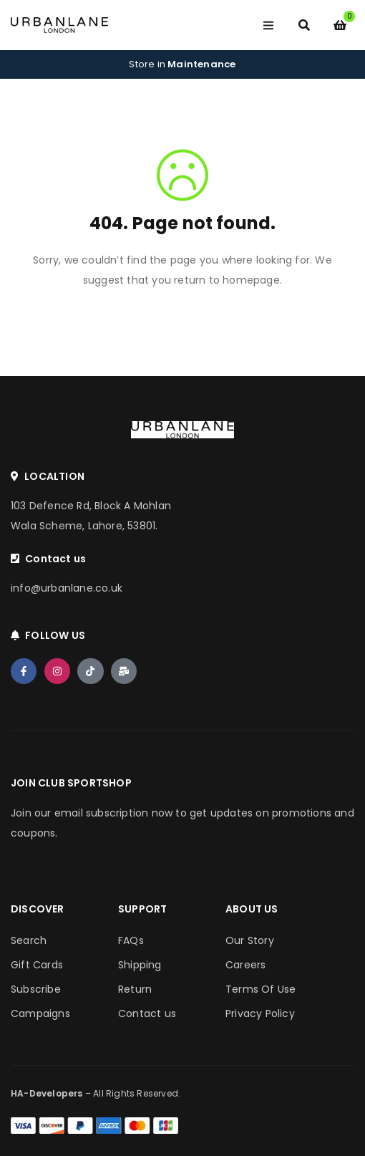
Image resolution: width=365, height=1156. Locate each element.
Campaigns (40, 1013)
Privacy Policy (260, 1013)
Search (29, 940)
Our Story (249, 940)
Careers (245, 965)
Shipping (140, 965)
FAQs (131, 940)
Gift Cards (37, 965)
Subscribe (36, 989)
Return (135, 989)
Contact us (147, 1013)
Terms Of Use (260, 989)
